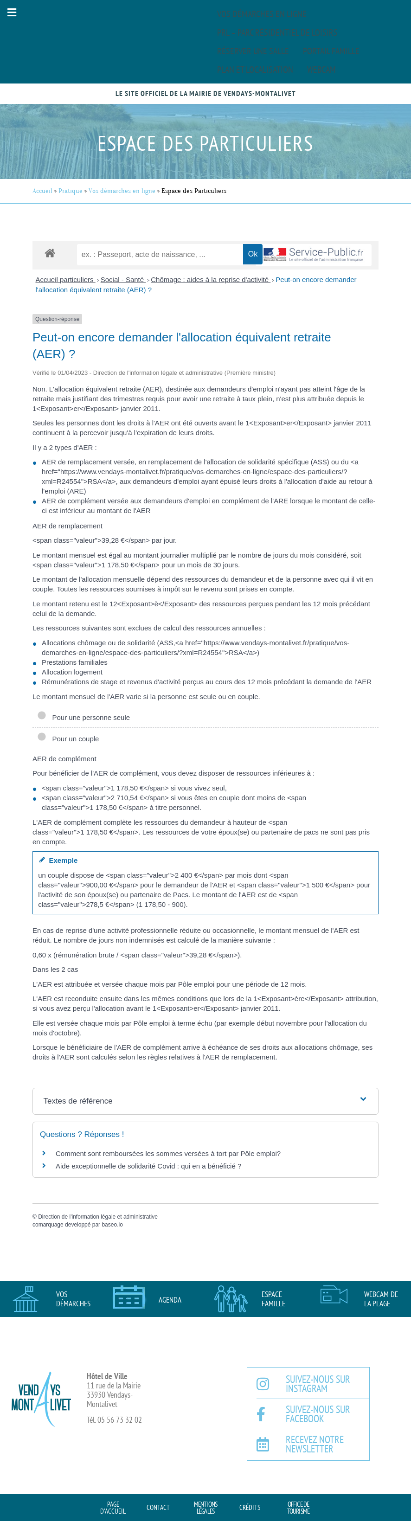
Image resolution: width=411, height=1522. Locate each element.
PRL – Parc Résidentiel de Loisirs (277, 32)
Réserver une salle (253, 51)
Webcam (321, 70)
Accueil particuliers (66, 279)
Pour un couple (68, 739)
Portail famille (331, 51)
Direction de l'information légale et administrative (98, 1217)
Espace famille (273, 1299)
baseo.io (112, 1224)
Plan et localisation (255, 70)
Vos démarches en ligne (262, 14)
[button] (12, 12)
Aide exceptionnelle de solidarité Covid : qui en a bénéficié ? (148, 1166)
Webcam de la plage (381, 1299)
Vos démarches (73, 1299)
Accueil (42, 191)
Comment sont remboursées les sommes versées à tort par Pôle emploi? (168, 1153)
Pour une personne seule (83, 717)
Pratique (70, 191)
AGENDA (170, 1300)
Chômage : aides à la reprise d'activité (210, 279)
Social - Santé (123, 279)
